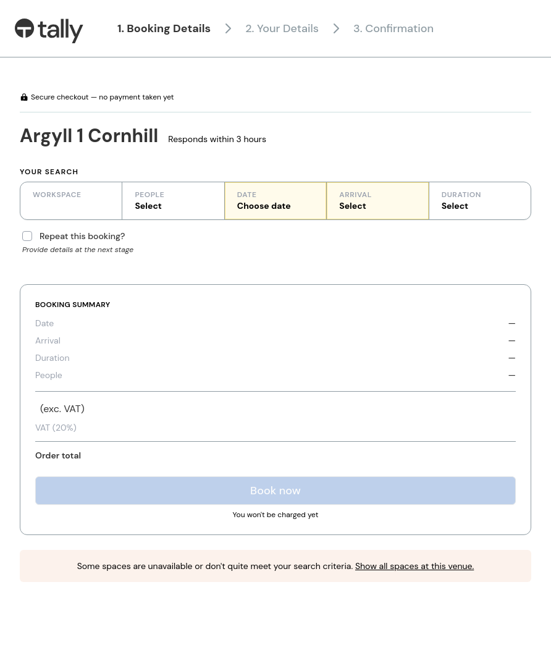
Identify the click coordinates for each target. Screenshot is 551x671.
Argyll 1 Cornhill (89, 136)
